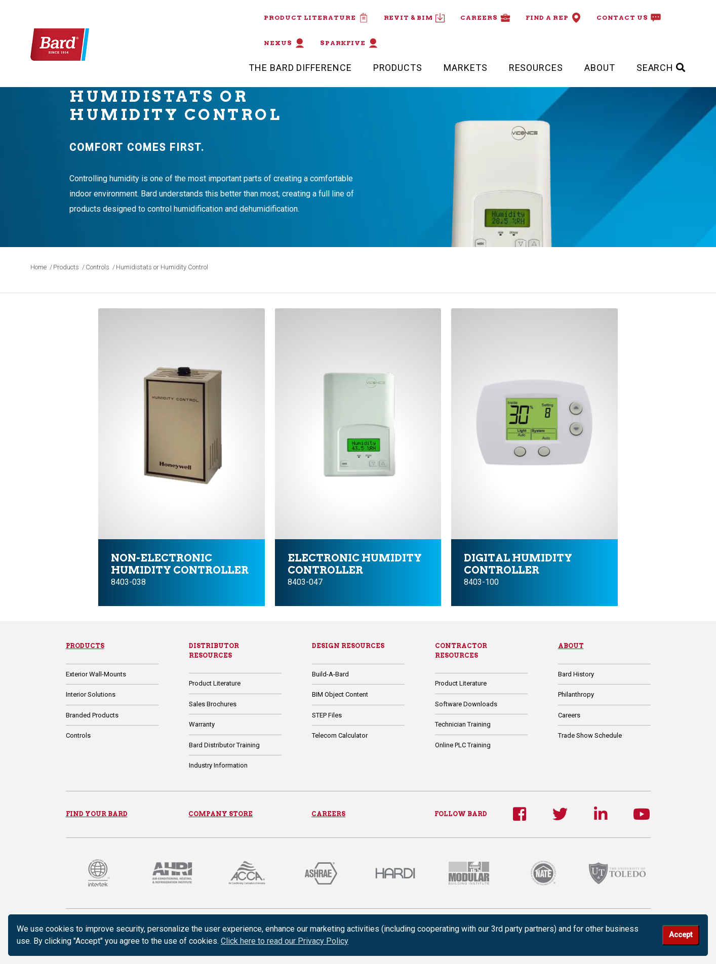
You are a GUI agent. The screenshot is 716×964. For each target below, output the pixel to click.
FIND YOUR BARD (97, 814)
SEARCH (661, 67)
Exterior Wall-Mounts (96, 674)
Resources (536, 67)
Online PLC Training (463, 745)
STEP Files (327, 715)
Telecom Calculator (340, 735)
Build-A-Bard (330, 674)
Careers (485, 18)
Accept (680, 935)
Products (397, 67)
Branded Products (92, 715)
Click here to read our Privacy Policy (284, 941)
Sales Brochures (212, 704)
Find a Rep (553, 18)
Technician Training (463, 724)
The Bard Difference (300, 67)
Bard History (576, 674)
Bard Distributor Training (224, 745)
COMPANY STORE (220, 814)
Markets (465, 67)
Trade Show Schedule (590, 735)
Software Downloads (466, 704)
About (599, 67)
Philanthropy (576, 694)
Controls (97, 267)
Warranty (202, 724)
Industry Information (218, 765)
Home (38, 267)
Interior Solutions (90, 694)
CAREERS (328, 814)
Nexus (284, 43)
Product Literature (316, 18)
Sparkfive (349, 43)
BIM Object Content (340, 694)
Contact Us (628, 18)
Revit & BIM (415, 18)
